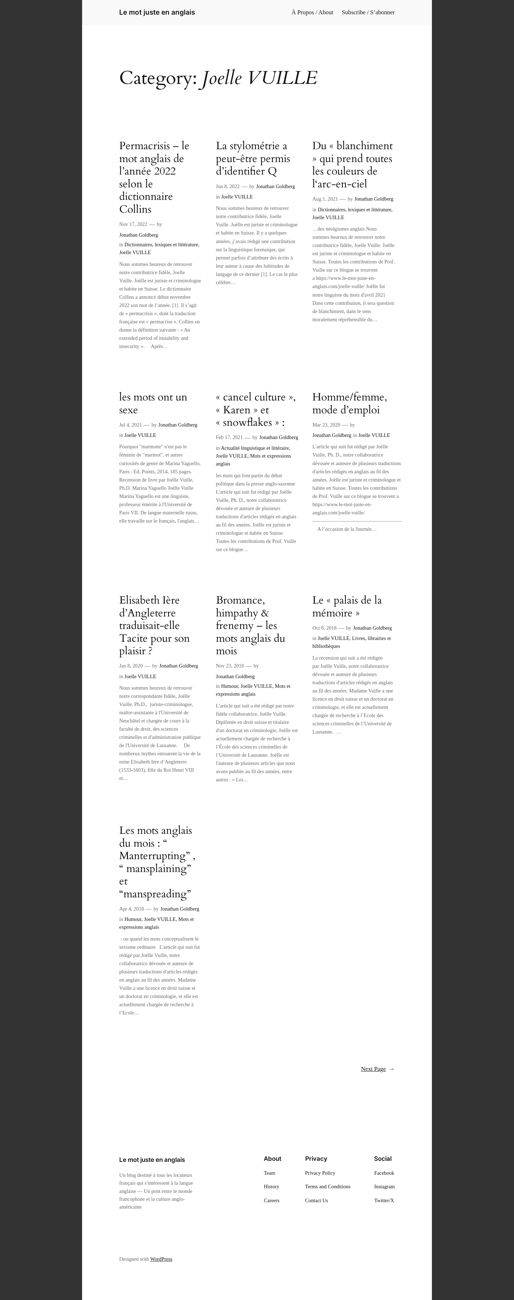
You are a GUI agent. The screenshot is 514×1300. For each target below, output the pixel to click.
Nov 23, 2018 (230, 666)
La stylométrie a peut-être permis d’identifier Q (253, 159)
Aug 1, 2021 (325, 199)
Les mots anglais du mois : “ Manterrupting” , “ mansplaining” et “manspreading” (157, 863)
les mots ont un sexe (153, 404)
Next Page (378, 1069)
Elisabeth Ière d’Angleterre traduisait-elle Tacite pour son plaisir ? (154, 626)
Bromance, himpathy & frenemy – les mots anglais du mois (250, 626)
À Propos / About (312, 12)
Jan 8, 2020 (131, 666)
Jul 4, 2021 (130, 425)
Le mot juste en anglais (157, 12)
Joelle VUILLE (135, 252)
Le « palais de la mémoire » (347, 607)
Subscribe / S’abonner (368, 12)
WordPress (161, 1259)
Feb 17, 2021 (229, 437)
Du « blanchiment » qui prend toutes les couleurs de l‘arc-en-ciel (352, 165)
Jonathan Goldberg (138, 235)
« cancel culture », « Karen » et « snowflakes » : (256, 410)
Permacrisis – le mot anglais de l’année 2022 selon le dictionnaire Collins (154, 178)
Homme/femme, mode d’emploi (349, 404)
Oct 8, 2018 (324, 628)
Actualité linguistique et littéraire (255, 448)
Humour (229, 686)
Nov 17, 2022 (133, 224)
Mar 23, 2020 (326, 425)
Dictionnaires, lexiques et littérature (161, 244)
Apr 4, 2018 (131, 909)
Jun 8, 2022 (228, 186)
